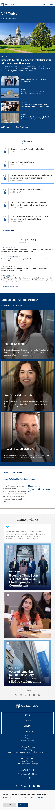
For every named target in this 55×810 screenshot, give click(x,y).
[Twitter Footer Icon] (16, 786)
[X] (16, 695)
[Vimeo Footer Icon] (34, 786)
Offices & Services (27, 747)
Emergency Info (27, 759)
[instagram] (21, 695)
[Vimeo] (34, 695)
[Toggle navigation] (51, 4)
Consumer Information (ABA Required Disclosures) (27, 752)
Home (3, 19)
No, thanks (9, 805)
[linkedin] (25, 695)
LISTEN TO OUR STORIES (11, 306)
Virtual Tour (27, 731)
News (27, 736)
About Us (27, 726)
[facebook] (29, 695)
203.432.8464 (8, 479)
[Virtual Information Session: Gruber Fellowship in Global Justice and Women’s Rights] (27, 178)
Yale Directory (27, 761)
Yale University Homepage (27, 764)
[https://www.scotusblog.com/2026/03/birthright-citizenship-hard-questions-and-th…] (27, 279)
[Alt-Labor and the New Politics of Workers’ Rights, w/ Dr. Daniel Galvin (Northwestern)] (27, 206)
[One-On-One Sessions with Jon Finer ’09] (27, 192)
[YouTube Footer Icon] (38, 786)
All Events (5, 230)
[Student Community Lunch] (27, 165)
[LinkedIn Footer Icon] (25, 786)
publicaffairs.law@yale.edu (24, 479)
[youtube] (39, 695)
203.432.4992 (27, 778)
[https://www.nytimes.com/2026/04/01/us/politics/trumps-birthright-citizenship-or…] (27, 259)
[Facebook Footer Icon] (30, 786)
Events (27, 738)
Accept (23, 805)
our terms (41, 797)
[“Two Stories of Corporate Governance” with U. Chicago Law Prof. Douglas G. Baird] (27, 220)
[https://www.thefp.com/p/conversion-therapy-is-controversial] (27, 268)
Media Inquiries (34, 486)
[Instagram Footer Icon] (21, 786)
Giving (27, 715)
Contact (27, 720)
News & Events (11, 19)
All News (5, 127)
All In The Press (21, 127)
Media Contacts (27, 741)
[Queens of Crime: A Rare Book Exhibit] (27, 152)
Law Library (27, 750)
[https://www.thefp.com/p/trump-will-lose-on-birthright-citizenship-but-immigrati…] (27, 249)
